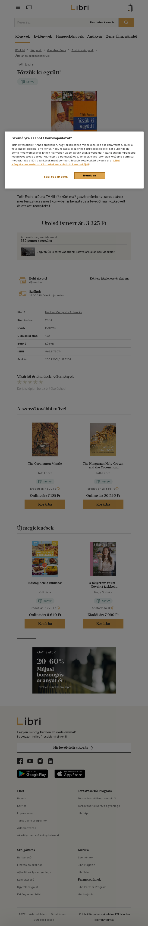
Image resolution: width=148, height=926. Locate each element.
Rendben (89, 175)
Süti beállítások (56, 176)
